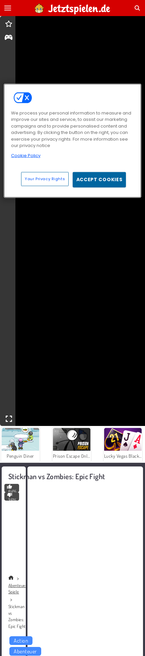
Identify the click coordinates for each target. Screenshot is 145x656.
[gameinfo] (8, 38)
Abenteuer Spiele (17, 589)
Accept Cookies (99, 179)
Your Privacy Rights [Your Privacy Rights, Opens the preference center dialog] (45, 178)
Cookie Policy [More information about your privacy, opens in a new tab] (26, 155)
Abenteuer (25, 651)
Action (21, 640)
